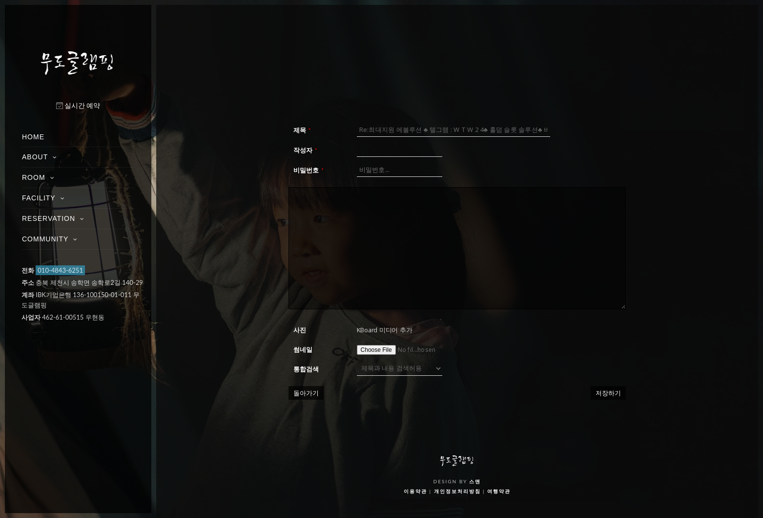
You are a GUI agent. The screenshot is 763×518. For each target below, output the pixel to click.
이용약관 (415, 491)
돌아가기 (306, 392)
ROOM (33, 177)
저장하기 (608, 392)
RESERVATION (48, 218)
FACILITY (39, 198)
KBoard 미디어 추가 (384, 329)
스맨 (475, 481)
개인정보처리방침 (457, 491)
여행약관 (499, 491)
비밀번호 (308, 170)
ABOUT (35, 157)
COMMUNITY (45, 239)
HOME (33, 137)
